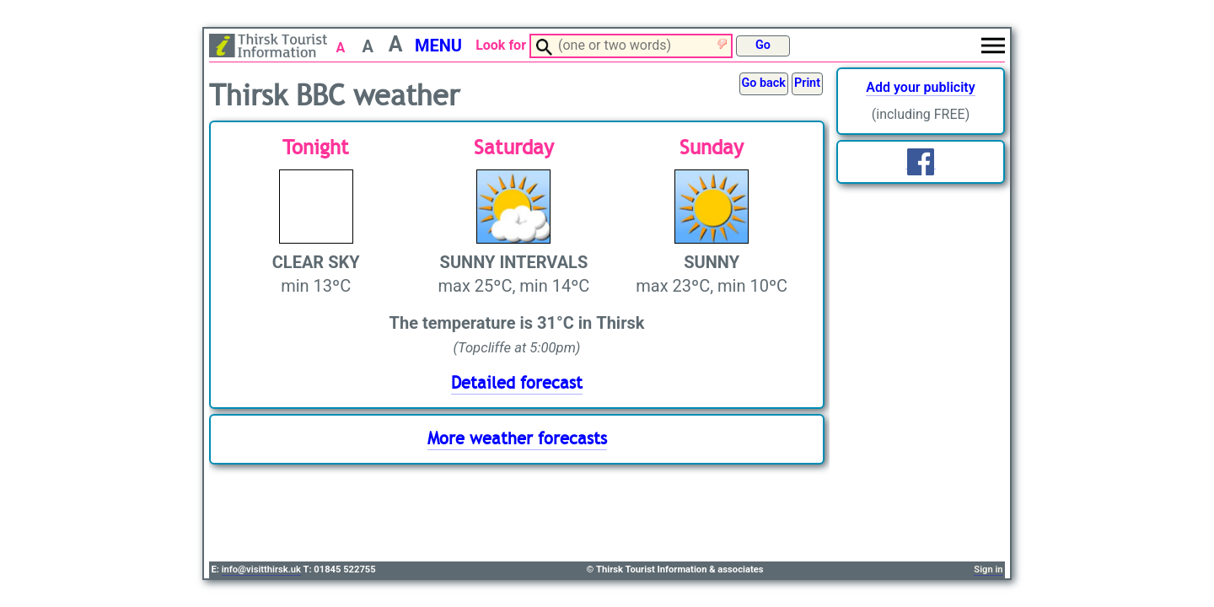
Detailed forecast (517, 383)
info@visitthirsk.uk (261, 569)
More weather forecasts (517, 438)
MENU (438, 45)
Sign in (988, 569)
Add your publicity (920, 87)
